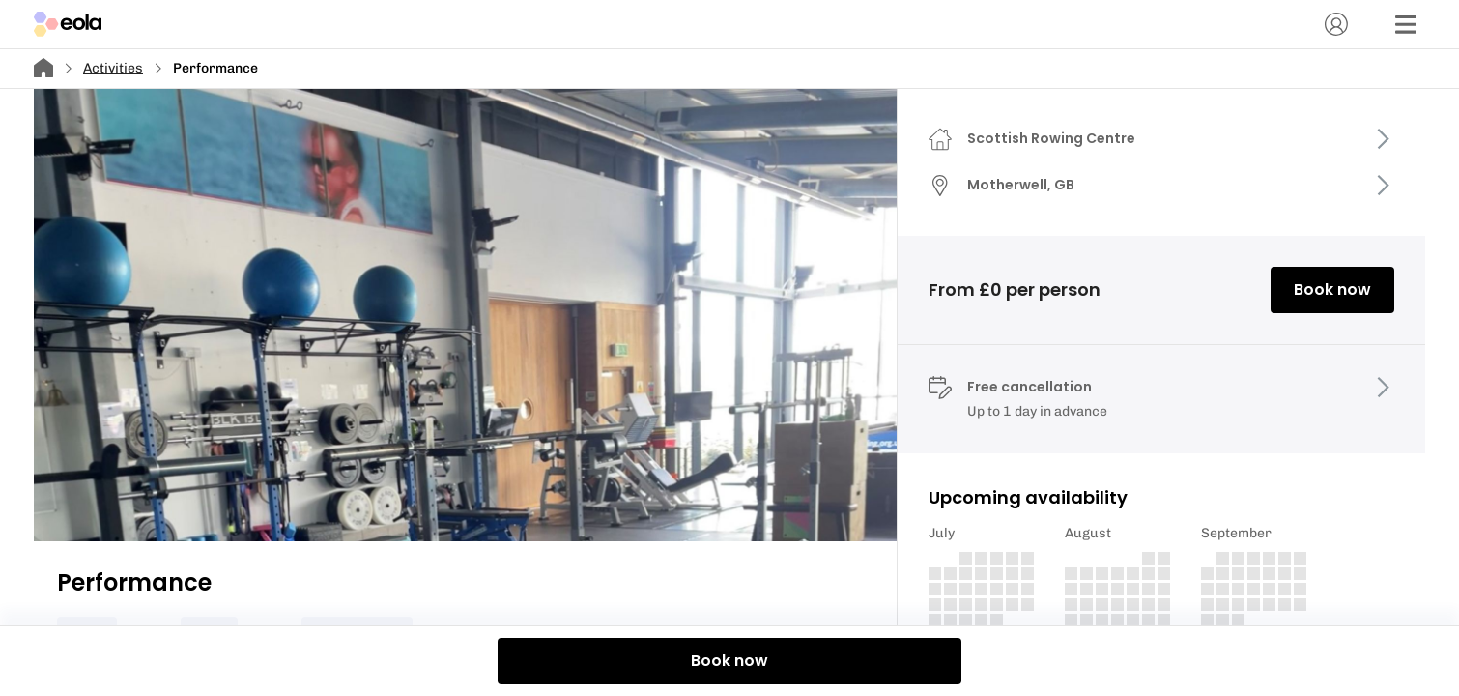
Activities (113, 68)
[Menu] (1406, 24)
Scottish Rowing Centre (1051, 138)
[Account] (1336, 24)
